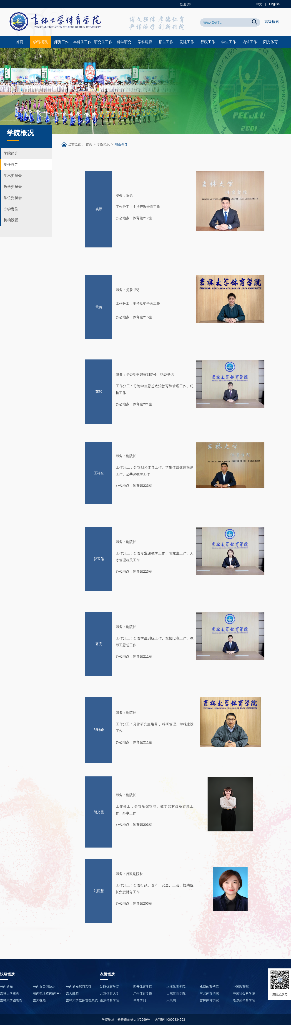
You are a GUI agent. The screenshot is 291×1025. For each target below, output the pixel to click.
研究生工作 (103, 42)
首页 (19, 42)
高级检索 (271, 22)
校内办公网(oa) (44, 986)
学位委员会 (13, 198)
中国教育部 (241, 986)
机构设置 (11, 220)
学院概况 (40, 42)
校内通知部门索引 (78, 986)
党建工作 (187, 42)
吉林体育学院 (209, 1000)
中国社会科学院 (244, 993)
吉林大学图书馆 (11, 1000)
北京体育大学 (109, 993)
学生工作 (228, 42)
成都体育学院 (209, 986)
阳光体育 (270, 42)
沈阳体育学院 (109, 986)
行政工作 (208, 42)
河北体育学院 (209, 993)
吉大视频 (39, 1000)
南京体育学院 (109, 1000)
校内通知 (6, 986)
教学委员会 (13, 187)
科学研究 (124, 42)
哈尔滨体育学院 (244, 1000)
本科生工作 (82, 42)
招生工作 (166, 42)
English (274, 4)
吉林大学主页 (9, 993)
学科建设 (145, 42)
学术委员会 (13, 175)
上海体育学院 (176, 986)
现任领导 (11, 164)
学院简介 (11, 153)
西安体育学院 (142, 986)
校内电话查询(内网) (46, 993)
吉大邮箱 (72, 993)
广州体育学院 (142, 993)
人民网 (171, 1000)
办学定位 (11, 209)
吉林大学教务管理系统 (82, 1000)
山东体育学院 (176, 993)
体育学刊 (139, 1000)
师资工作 (61, 42)
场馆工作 (249, 42)
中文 (259, 4)
